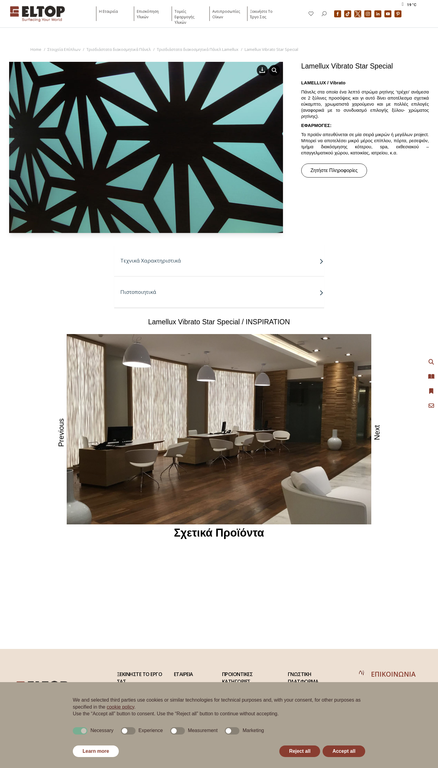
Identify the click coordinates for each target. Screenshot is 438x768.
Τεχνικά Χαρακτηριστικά (222, 260)
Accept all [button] (343, 751)
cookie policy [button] (120, 707)
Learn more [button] (96, 751)
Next (377, 432)
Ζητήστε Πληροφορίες (334, 170)
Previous (61, 432)
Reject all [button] (299, 751)
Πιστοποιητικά (222, 291)
